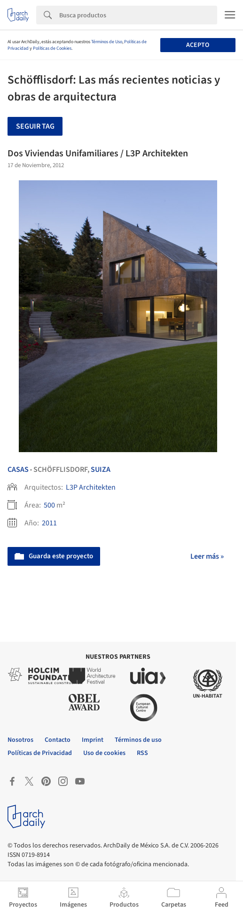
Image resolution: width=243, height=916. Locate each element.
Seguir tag (35, 126)
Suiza (100, 469)
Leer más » (207, 556)
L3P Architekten (91, 487)
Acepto (197, 45)
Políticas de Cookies (52, 48)
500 (49, 505)
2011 (49, 523)
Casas (18, 469)
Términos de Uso (106, 41)
